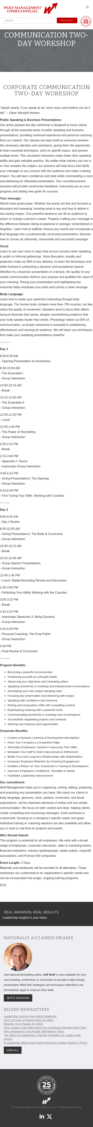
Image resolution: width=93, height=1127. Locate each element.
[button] (87, 7)
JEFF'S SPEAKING (18, 997)
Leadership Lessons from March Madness (30, 1016)
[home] (29, 9)
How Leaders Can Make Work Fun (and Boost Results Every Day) (45, 1027)
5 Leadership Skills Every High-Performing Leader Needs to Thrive (45, 1042)
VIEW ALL (13, 1050)
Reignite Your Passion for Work (23, 1023)
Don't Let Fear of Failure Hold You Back (28, 1020)
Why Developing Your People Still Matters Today (34, 1031)
